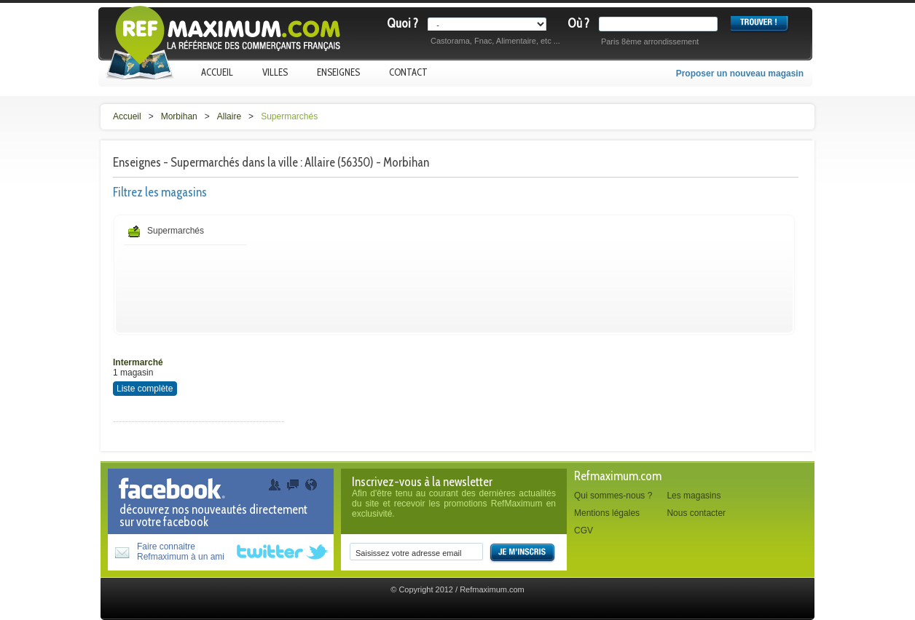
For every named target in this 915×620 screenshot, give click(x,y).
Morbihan (179, 116)
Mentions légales (607, 513)
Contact (408, 72)
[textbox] (661, 24)
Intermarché (138, 362)
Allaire (229, 116)
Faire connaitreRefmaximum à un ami (180, 551)
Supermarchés (289, 116)
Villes (275, 72)
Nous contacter (696, 513)
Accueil (217, 72)
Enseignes (338, 72)
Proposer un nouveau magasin (740, 73)
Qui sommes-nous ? (613, 495)
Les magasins (693, 495)
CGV (583, 530)
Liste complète (145, 388)
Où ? (578, 23)
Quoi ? (402, 23)
